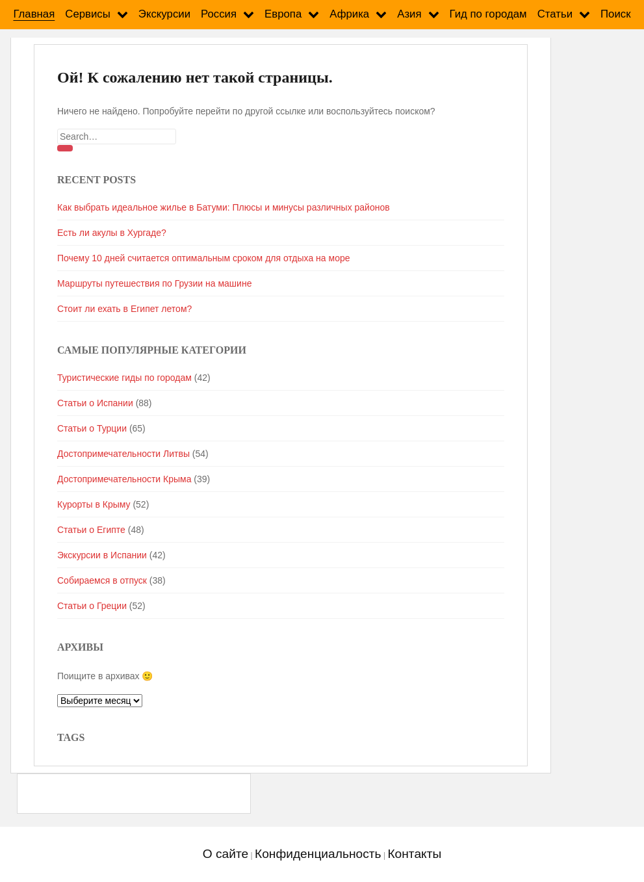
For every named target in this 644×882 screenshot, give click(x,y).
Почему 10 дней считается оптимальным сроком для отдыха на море (203, 258)
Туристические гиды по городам (124, 377)
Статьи (555, 14)
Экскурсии (164, 14)
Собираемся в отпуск (102, 580)
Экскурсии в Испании (102, 555)
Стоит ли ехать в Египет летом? (124, 309)
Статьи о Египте (91, 530)
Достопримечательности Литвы (123, 453)
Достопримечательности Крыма (124, 479)
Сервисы (87, 14)
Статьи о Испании (95, 403)
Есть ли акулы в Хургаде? (111, 232)
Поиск (615, 14)
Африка (349, 14)
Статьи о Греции (92, 606)
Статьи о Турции (92, 428)
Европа (283, 14)
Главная (34, 14)
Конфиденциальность (318, 854)
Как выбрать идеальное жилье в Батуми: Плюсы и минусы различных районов (223, 207)
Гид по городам (488, 14)
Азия (409, 14)
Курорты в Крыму (94, 504)
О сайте (225, 854)
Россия (219, 14)
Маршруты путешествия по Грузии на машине (154, 283)
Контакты (414, 854)
